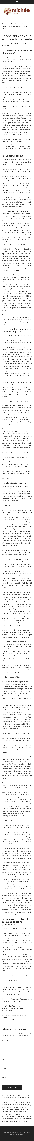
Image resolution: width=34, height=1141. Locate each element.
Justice (11, 1015)
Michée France (17, 11)
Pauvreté (16, 1015)
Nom (4, 1059)
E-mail (4, 1068)
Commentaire (6, 1040)
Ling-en (12, 1134)
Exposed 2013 (13, 1019)
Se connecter (20, 1134)
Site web (4, 1077)
